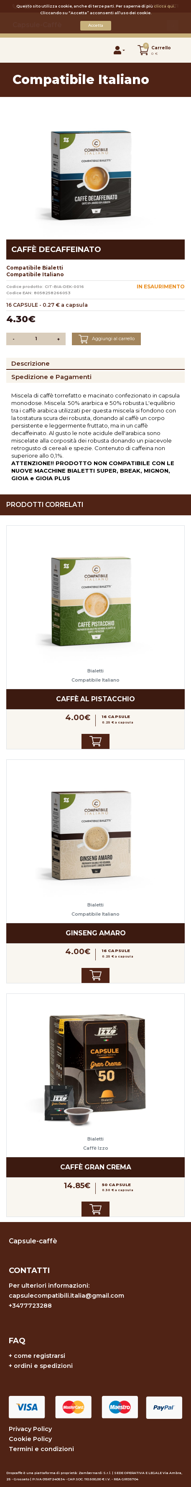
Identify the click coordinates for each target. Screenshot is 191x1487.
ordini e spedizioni (43, 1366)
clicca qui (164, 6)
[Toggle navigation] (22, 49)
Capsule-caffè (33, 1241)
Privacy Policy (30, 1429)
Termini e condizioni (41, 1449)
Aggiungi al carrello (107, 339)
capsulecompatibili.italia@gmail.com (66, 1295)
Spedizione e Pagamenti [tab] (51, 377)
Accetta (95, 25)
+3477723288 (30, 1305)
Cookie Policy (30, 1439)
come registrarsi (39, 1356)
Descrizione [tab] (30, 363)
